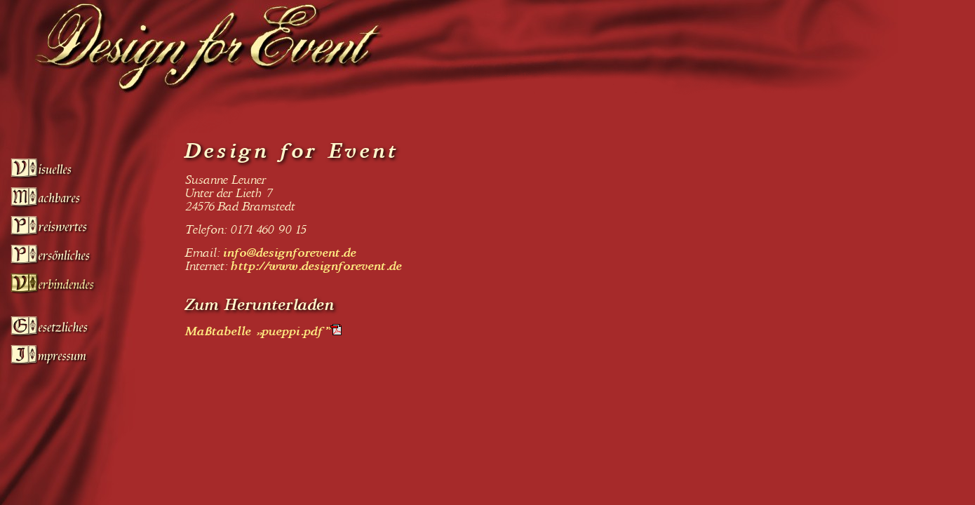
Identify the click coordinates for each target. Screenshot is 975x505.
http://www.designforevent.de (317, 266)
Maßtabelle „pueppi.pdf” (258, 331)
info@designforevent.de (290, 253)
